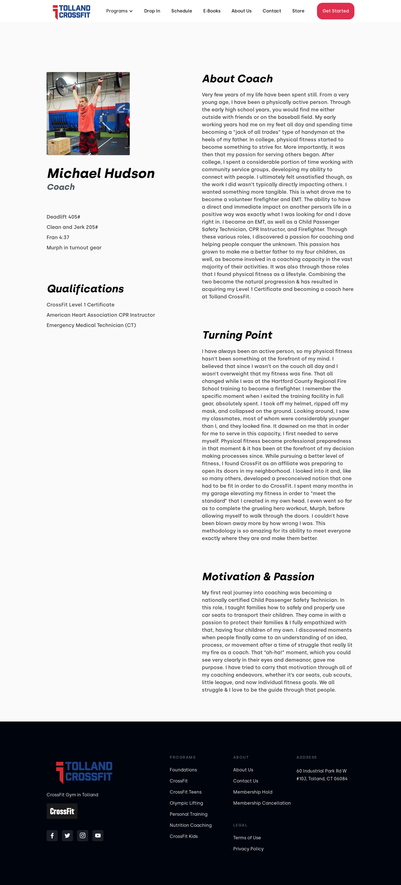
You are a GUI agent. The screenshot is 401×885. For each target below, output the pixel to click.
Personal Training (188, 814)
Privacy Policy (248, 848)
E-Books (211, 11)
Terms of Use (247, 837)
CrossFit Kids (184, 836)
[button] (119, 11)
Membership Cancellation (262, 803)
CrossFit (179, 781)
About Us (242, 11)
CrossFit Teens (186, 792)
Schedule (181, 11)
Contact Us (245, 781)
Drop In (152, 11)
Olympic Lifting (186, 803)
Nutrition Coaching (191, 825)
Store (298, 11)
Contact (272, 11)
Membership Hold (252, 792)
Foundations (183, 770)
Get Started (336, 11)
